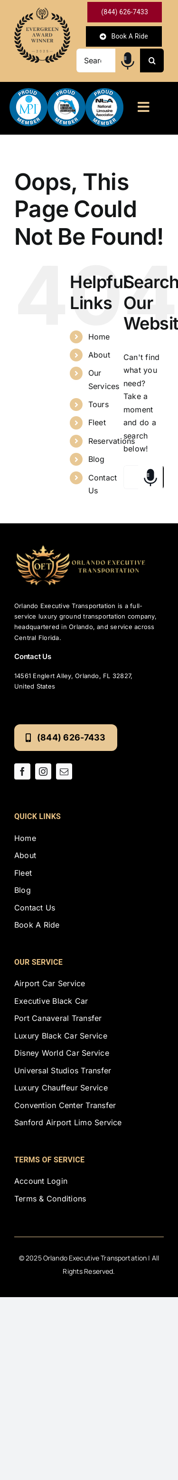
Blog (96, 459)
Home (99, 336)
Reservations (111, 441)
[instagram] (43, 771)
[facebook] (22, 771)
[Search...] (95, 60)
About (99, 355)
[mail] (64, 771)
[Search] (152, 60)
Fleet (97, 422)
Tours (98, 404)
